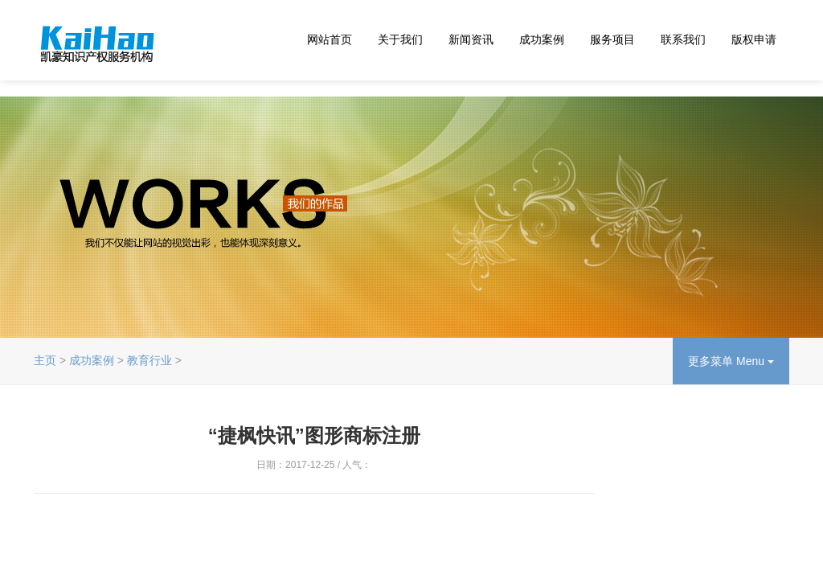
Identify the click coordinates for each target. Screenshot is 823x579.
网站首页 (329, 39)
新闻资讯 (470, 39)
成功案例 (541, 39)
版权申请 (753, 39)
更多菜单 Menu (731, 361)
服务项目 (612, 39)
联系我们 (683, 39)
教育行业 (149, 360)
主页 (45, 360)
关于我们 (400, 39)
